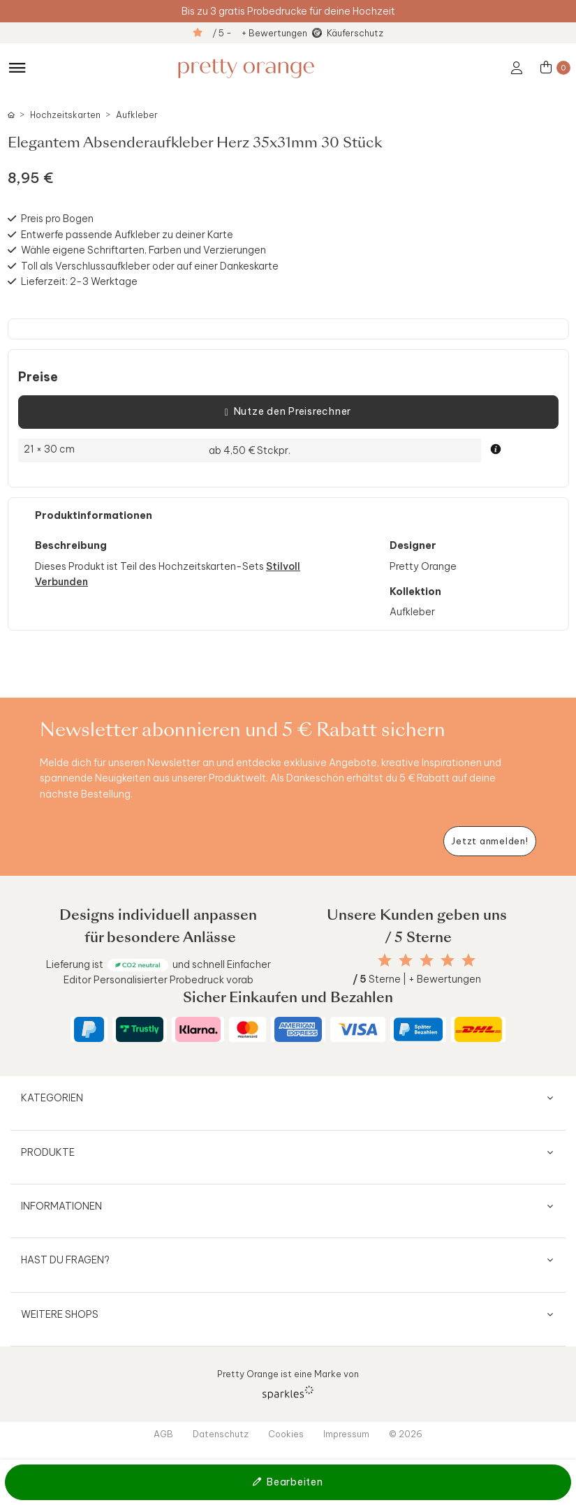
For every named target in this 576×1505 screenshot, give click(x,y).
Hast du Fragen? (65, 1260)
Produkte (48, 1152)
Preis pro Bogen (57, 218)
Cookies (286, 1433)
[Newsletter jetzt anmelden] (489, 841)
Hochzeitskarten (65, 115)
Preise (38, 377)
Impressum (346, 1433)
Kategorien (52, 1098)
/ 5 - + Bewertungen (259, 32)
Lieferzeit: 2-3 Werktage (79, 281)
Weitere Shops (59, 1314)
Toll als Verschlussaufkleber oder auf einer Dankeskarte (150, 266)
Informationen (61, 1206)
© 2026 (405, 1433)
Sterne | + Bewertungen (417, 979)
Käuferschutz (355, 32)
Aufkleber (137, 115)
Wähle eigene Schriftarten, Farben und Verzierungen (143, 250)
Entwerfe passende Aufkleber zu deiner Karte (127, 234)
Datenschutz (221, 1433)
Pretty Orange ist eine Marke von (288, 1384)
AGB (163, 1433)
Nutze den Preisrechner (288, 412)
